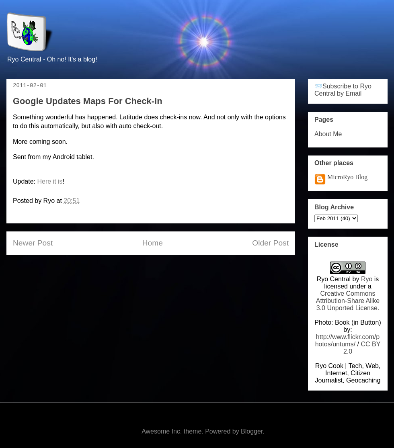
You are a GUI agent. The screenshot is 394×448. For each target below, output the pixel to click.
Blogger (252, 431)
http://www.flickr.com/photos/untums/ (347, 340)
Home (152, 243)
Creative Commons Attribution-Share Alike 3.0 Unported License (348, 300)
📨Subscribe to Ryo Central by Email (342, 90)
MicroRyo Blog (347, 177)
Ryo (366, 279)
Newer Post (33, 243)
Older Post (270, 243)
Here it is (49, 181)
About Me (328, 134)
